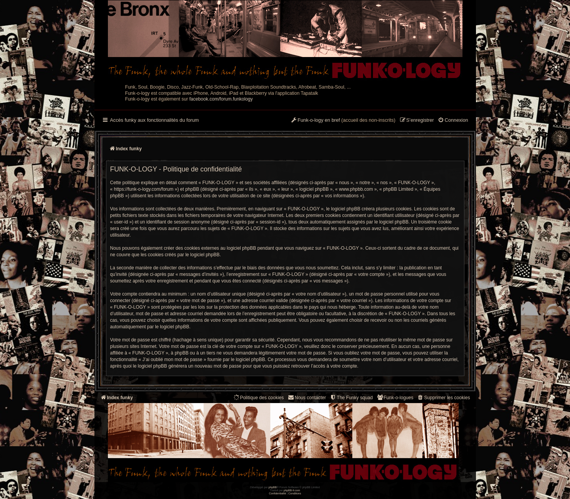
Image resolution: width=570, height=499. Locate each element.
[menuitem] (453, 120)
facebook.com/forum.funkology (221, 99)
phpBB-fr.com (292, 490)
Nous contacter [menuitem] (307, 397)
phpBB (273, 487)
